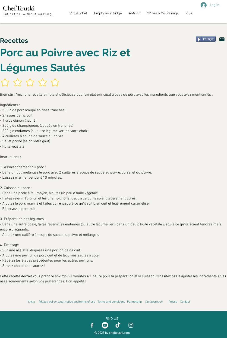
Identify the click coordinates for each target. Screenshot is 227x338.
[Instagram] (131, 325)
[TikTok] (118, 325)
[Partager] (206, 39)
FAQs (31, 301)
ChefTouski (19, 8)
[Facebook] (92, 325)
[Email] (222, 39)
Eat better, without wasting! (28, 14)
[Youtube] (105, 325)
